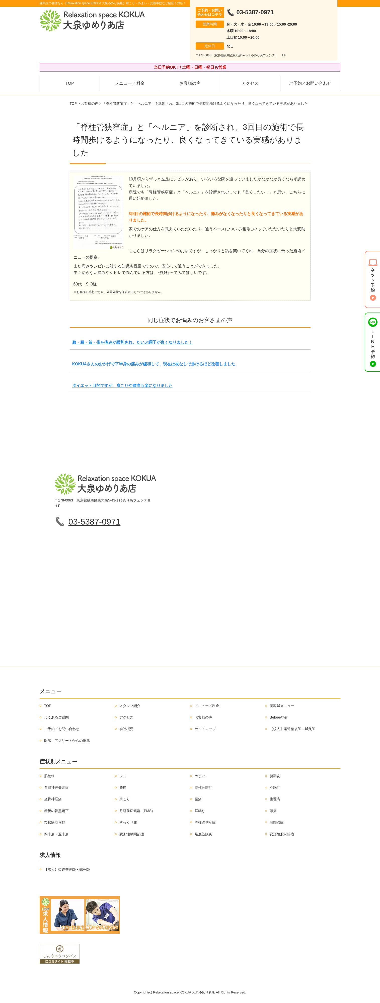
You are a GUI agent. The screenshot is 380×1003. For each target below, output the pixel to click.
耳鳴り (200, 811)
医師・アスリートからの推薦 (67, 741)
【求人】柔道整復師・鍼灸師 (292, 729)
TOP (69, 83)
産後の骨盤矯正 (56, 811)
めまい (200, 776)
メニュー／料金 (130, 83)
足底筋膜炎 (203, 834)
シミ (122, 776)
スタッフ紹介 (129, 706)
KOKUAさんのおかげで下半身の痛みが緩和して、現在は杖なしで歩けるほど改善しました (154, 364)
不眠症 (275, 787)
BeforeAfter (278, 717)
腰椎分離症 (203, 787)
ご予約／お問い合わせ (310, 83)
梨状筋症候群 (54, 822)
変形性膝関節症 (131, 834)
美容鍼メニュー (282, 706)
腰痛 (198, 799)
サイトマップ (205, 729)
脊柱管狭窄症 (205, 822)
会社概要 (126, 729)
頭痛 (273, 811)
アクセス (250, 83)
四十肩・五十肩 (56, 834)
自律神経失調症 (56, 787)
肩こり (124, 799)
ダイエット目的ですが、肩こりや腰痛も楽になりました (122, 385)
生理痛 (275, 799)
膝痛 (122, 787)
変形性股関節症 (282, 834)
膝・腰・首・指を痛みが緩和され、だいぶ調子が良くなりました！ (132, 342)
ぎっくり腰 (128, 822)
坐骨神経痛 (53, 799)
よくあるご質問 (56, 717)
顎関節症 (277, 822)
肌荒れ (49, 776)
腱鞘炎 (275, 776)
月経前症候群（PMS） (137, 811)
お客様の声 (190, 83)
